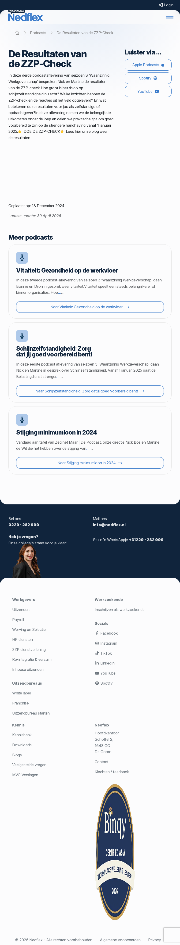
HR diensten (22, 639)
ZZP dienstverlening (29, 649)
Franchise (20, 703)
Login (165, 5)
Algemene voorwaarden (120, 940)
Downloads (22, 745)
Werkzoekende (109, 599)
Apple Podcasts (145, 64)
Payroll (18, 619)
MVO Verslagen (25, 775)
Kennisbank (22, 735)
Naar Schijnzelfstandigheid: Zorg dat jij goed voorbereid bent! (86, 391)
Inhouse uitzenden (28, 669)
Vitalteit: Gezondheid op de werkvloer (67, 270)
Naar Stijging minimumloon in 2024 (86, 462)
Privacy (154, 940)
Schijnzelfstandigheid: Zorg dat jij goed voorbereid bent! (54, 351)
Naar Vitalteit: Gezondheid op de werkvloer (86, 307)
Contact (101, 761)
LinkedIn (105, 663)
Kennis (18, 725)
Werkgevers (23, 599)
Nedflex (102, 725)
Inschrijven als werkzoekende (120, 609)
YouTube (145, 91)
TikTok (103, 653)
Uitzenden (21, 609)
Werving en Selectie (29, 629)
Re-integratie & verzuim (32, 659)
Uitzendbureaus (27, 683)
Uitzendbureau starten (31, 713)
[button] (169, 17)
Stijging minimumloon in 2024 (56, 432)
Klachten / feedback (112, 771)
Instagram (106, 643)
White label (21, 693)
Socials (101, 623)
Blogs (17, 755)
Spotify (145, 78)
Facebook (106, 633)
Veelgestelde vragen (29, 764)
